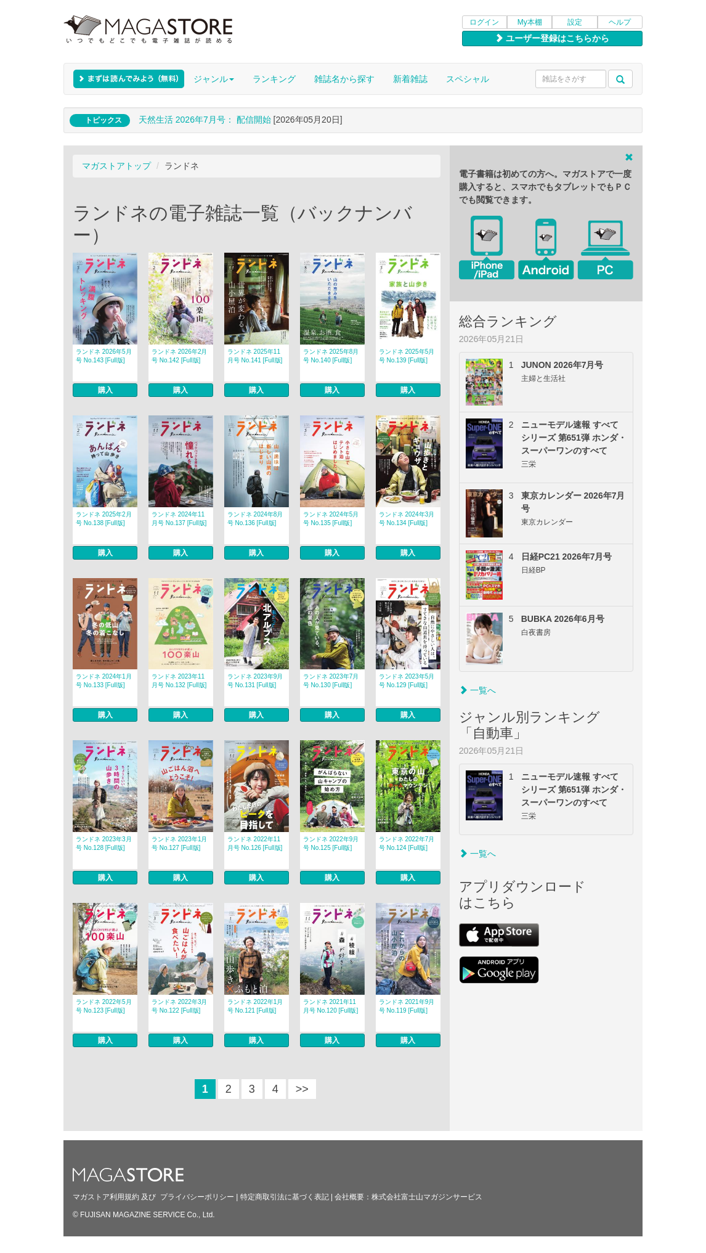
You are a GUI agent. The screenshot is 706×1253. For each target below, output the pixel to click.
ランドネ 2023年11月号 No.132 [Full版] (179, 680)
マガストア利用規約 (106, 1197)
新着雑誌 (410, 79)
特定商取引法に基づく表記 (284, 1197)
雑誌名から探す (344, 79)
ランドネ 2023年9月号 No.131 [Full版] (255, 680)
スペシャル (467, 79)
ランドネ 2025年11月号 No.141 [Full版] (254, 356)
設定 (574, 22)
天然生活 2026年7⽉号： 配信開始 (205, 119)
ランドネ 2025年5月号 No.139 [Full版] (407, 356)
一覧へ (477, 690)
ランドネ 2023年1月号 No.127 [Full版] (180, 843)
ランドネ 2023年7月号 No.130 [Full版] (331, 680)
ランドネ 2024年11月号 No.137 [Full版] (179, 518)
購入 (105, 390)
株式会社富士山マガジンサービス (426, 1197)
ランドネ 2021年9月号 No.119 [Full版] (407, 1006)
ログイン (484, 22)
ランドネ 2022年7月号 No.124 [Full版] (407, 843)
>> (302, 1089)
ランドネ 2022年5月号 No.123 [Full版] (104, 1006)
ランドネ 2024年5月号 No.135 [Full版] (331, 518)
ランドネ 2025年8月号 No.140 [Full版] (331, 356)
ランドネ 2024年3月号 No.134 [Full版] (407, 518)
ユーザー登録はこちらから (552, 38)
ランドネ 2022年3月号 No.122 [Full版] (180, 1006)
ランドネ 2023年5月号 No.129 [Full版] (407, 680)
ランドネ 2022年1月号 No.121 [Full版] (255, 1006)
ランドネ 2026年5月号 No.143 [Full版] (104, 356)
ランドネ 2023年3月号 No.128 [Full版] (104, 843)
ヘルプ (620, 22)
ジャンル (213, 79)
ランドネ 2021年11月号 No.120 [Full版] (330, 1006)
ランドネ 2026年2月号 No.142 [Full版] (180, 356)
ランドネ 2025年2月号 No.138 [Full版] (104, 518)
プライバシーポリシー (197, 1197)
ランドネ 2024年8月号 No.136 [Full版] (255, 518)
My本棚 (529, 22)
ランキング (274, 79)
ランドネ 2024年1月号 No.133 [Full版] (104, 680)
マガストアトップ (116, 166)
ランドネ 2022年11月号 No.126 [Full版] (254, 843)
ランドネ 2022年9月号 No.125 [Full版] (331, 843)
